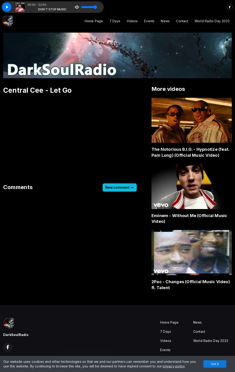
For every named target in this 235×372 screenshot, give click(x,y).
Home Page (94, 21)
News (165, 21)
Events (149, 21)
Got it (215, 364)
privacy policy (174, 366)
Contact (182, 21)
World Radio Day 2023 (212, 21)
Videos (132, 21)
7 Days (114, 21)
